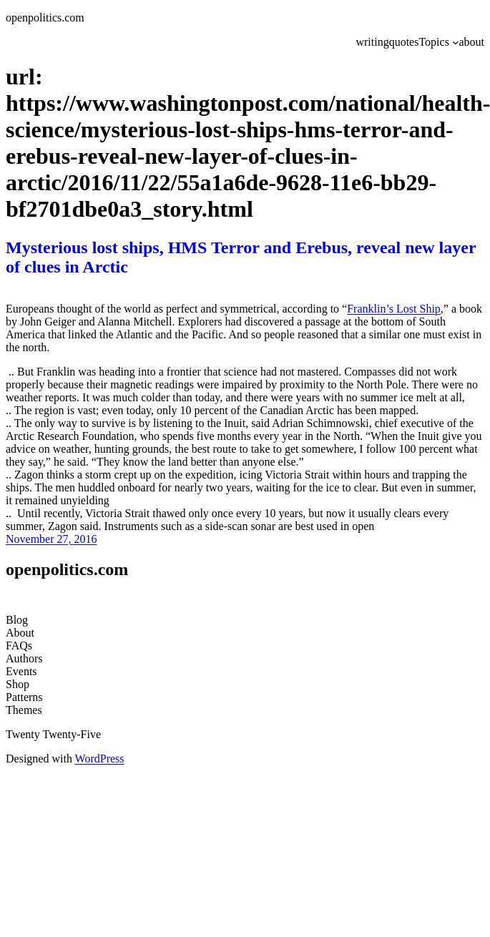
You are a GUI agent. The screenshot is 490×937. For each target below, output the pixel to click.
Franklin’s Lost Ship (394, 309)
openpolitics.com (45, 17)
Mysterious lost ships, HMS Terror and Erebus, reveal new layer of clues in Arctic (241, 257)
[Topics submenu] (455, 42)
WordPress (99, 758)
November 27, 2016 (51, 539)
